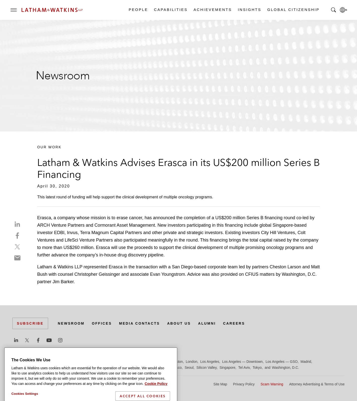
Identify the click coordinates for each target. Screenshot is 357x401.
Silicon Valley (206, 368)
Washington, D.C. (285, 368)
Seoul (189, 368)
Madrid (305, 362)
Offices (102, 323)
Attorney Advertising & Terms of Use (317, 384)
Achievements (212, 9)
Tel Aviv (244, 368)
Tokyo (257, 368)
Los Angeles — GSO (282, 362)
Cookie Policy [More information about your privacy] (156, 391)
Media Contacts (139, 323)
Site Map (220, 384)
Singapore (227, 368)
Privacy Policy (244, 384)
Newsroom (71, 323)
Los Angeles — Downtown (242, 362)
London (191, 362)
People (138, 9)
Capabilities (170, 9)
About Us (179, 323)
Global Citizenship (293, 9)
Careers (234, 323)
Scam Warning (272, 384)
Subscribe (30, 323)
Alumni (207, 323)
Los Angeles (209, 362)
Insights (249, 9)
